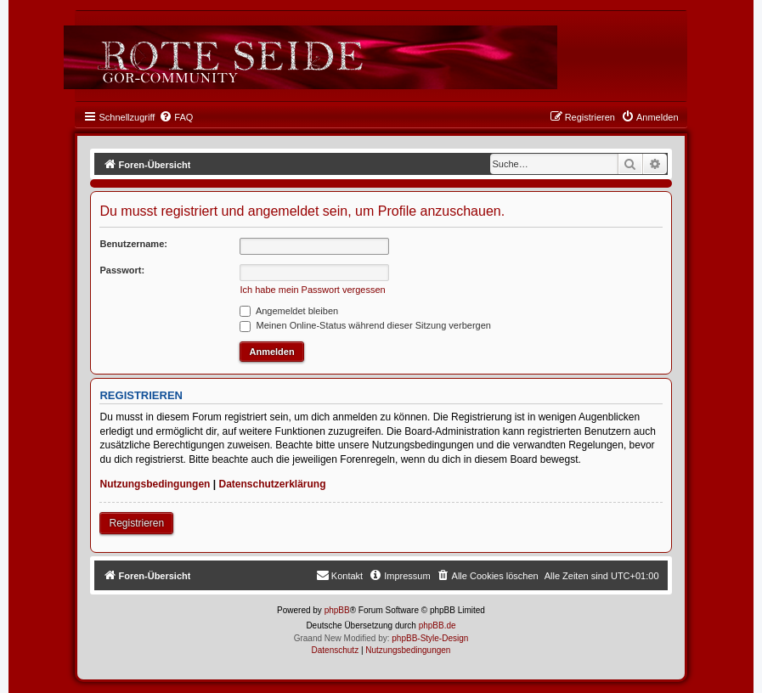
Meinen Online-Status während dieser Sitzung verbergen (365, 325)
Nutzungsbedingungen (154, 484)
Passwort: (121, 270)
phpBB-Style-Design (430, 638)
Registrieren (136, 523)
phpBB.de (437, 625)
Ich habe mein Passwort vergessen (312, 290)
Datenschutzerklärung (271, 484)
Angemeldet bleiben (289, 311)
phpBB (337, 610)
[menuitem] (176, 117)
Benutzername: (133, 244)
